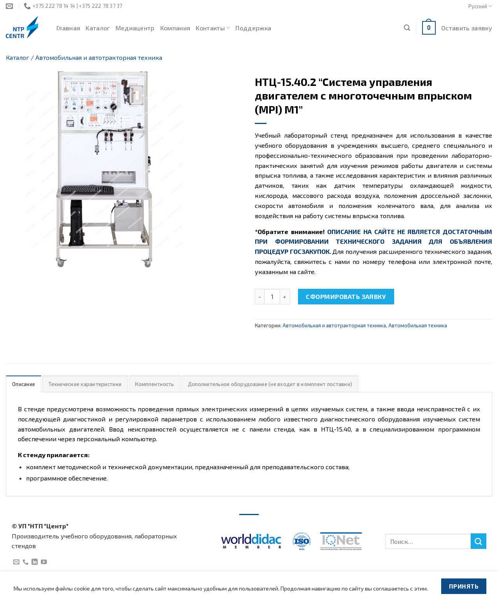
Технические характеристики (85, 384)
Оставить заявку (466, 27)
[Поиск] (407, 27)
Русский (480, 6)
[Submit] (478, 541)
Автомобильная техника (417, 325)
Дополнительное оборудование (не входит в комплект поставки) (270, 384)
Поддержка (253, 27)
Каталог (98, 27)
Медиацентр (135, 27)
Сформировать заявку (346, 296)
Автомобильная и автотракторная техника (98, 57)
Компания (175, 27)
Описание (23, 384)
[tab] (23, 384)
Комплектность (154, 384)
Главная (68, 27)
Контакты (213, 28)
